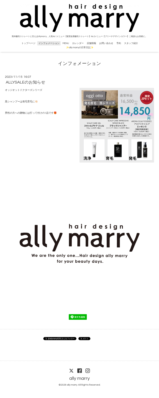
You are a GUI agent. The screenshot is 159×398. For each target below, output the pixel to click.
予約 (118, 43)
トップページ (28, 43)
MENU (66, 43)
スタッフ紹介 (131, 43)
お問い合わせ (106, 43)
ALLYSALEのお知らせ (25, 82)
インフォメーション (49, 43)
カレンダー (78, 43)
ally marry (79, 378)
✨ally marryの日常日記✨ (79, 47)
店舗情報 (91, 43)
